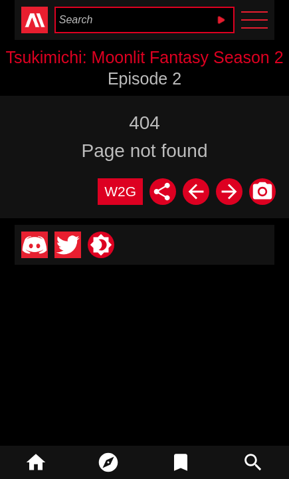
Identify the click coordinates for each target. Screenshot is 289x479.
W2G (120, 191)
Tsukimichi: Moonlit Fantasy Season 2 (144, 57)
